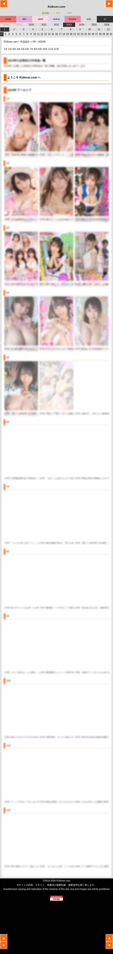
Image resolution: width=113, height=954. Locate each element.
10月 (45, 49)
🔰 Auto (45, 13)
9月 (40, 49)
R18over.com (56, 6)
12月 (56, 49)
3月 (14, 49)
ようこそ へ (23, 77)
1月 (6, 49)
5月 (23, 49)
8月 (36, 49)
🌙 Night (68, 13)
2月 (10, 49)
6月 (27, 49)
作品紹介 (25, 41)
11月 (51, 49)
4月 (19, 49)
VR (34, 41)
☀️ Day (56, 13)
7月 (32, 49)
